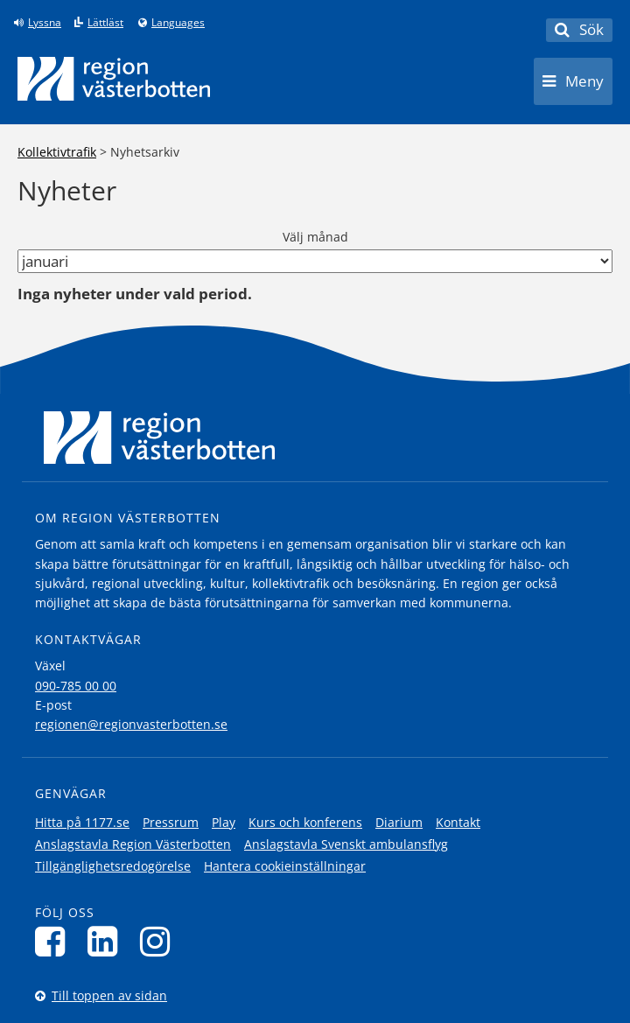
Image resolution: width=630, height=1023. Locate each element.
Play (223, 822)
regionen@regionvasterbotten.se (131, 724)
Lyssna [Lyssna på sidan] (44, 23)
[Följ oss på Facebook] (54, 941)
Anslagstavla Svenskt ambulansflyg (346, 844)
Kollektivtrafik (57, 152)
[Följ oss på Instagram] (159, 941)
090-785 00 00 (75, 685)
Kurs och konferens (305, 822)
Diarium (399, 822)
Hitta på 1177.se (82, 822)
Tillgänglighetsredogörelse (113, 866)
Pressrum (171, 822)
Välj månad (315, 236)
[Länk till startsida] (114, 79)
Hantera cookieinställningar (285, 866)
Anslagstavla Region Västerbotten (133, 844)
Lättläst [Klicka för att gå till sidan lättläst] (105, 23)
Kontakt (458, 822)
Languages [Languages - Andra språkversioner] (178, 23)
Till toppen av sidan (109, 995)
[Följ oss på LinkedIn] (107, 941)
